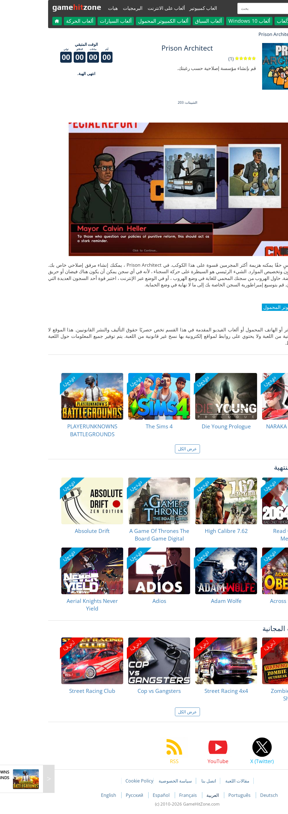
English (66, 795)
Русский (91, 795)
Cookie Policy (96, 781)
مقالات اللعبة (194, 781)
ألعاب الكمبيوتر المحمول (120, 20)
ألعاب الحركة (36, 20)
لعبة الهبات (263, 34)
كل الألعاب (244, 20)
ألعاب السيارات (72, 20)
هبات (70, 8)
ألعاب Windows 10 (206, 20)
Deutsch (226, 795)
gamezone (33, 7)
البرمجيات (89, 8)
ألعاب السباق (165, 20)
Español (118, 795)
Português (196, 795)
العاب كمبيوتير (160, 8)
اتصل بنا (165, 781)
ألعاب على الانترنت (123, 8)
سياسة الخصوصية (131, 781)
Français (145, 795)
